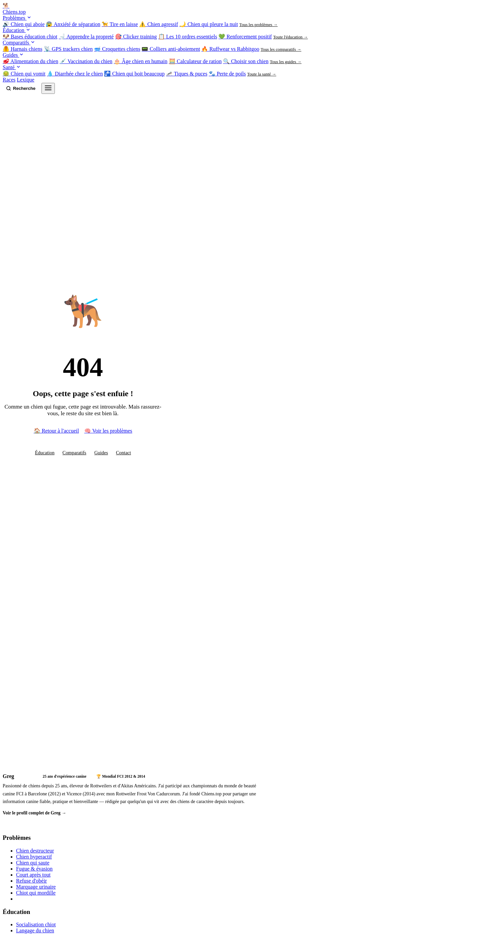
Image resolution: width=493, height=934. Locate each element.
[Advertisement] (136, 708)
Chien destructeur (35, 850)
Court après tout (33, 875)
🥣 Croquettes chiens (117, 49)
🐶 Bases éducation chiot (30, 36)
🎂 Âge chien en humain (140, 61)
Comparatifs (19, 42)
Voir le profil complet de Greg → (34, 812)
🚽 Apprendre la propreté (86, 36)
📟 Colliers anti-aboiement (170, 49)
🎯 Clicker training (136, 36)
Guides (13, 55)
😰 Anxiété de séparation (73, 24)
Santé (12, 67)
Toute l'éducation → (290, 37)
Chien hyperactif (34, 857)
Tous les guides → (286, 61)
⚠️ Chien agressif (158, 24)
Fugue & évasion (34, 869)
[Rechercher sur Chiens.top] (21, 88)
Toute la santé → (261, 74)
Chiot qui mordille (36, 893)
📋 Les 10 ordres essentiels (187, 36)
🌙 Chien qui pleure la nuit (208, 24)
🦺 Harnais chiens (22, 49)
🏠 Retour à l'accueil (56, 431)
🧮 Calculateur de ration (195, 61)
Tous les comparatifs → (281, 49)
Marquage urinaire (36, 887)
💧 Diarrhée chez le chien (75, 73)
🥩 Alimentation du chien (30, 61)
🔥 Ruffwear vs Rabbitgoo (230, 49)
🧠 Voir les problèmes (108, 431)
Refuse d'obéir (31, 881)
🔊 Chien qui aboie (23, 24)
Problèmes (17, 18)
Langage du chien (35, 930)
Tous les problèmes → (258, 24)
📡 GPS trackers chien (68, 49)
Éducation (16, 30)
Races (9, 80)
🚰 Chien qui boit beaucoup (134, 73)
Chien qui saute (33, 863)
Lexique (25, 80)
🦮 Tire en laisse (120, 24)
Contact (123, 452)
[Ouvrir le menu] (48, 88)
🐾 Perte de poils (227, 73)
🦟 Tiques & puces (186, 73)
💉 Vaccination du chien (86, 61)
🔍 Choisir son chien (246, 61)
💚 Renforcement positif (245, 36)
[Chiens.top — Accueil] (246, 9)
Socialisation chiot (36, 924)
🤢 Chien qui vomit (24, 73)
